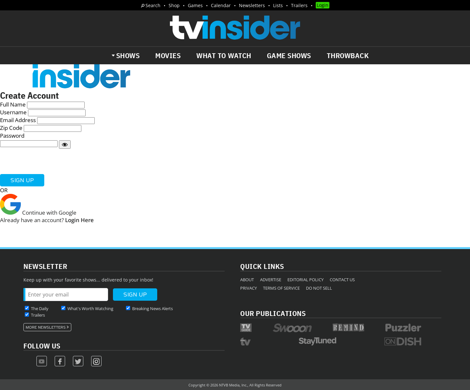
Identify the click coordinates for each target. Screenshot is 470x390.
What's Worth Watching (90, 308)
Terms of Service (281, 288)
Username (13, 112)
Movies (168, 55)
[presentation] (49, 161)
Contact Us (342, 280)
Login (322, 5)
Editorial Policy (305, 280)
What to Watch (223, 55)
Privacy (248, 288)
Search (152, 5)
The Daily (39, 308)
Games (195, 5)
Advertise (270, 280)
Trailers (299, 5)
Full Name (13, 104)
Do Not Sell (319, 288)
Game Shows (289, 55)
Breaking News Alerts (152, 308)
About (247, 280)
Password (12, 135)
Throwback (348, 55)
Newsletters (252, 5)
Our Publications (273, 313)
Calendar (221, 5)
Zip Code (11, 128)
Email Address (18, 120)
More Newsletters (46, 327)
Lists (278, 5)
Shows (128, 55)
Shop (174, 5)
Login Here (79, 220)
